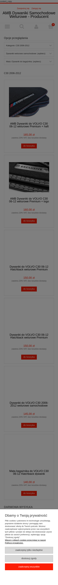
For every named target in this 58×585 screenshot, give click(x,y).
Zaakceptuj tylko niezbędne (29, 550)
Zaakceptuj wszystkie (29, 566)
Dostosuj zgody (29, 558)
